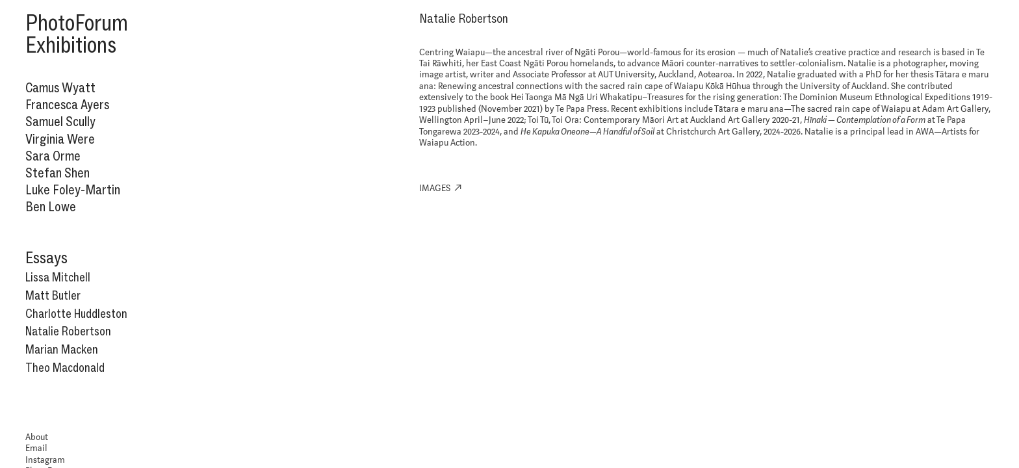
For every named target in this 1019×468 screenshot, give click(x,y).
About (36, 437)
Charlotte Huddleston (76, 313)
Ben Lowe (50, 206)
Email (36, 448)
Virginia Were (60, 139)
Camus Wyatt (60, 87)
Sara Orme (53, 155)
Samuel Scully (60, 121)
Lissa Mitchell (57, 277)
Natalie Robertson (68, 331)
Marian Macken (61, 349)
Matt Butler (53, 295)
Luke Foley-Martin (72, 189)
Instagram (45, 460)
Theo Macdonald (65, 367)
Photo (50, 23)
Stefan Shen (57, 172)
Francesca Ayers (67, 104)
